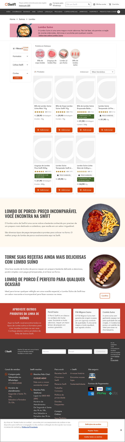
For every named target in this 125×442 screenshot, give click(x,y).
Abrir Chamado (40, 427)
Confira (105, 295)
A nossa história (77, 373)
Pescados (58, 12)
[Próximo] (118, 11)
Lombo (32, 19)
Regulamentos (61, 426)
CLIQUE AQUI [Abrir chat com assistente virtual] (40, 378)
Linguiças (49, 12)
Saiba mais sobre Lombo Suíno (51, 35)
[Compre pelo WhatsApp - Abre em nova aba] (57, 4)
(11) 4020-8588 (15, 383)
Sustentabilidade (77, 384)
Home (12, 19)
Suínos (40, 12)
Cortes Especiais (71, 12)
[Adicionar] (43, 130)
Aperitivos (83, 12)
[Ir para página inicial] (10, 4)
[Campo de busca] (77, 4)
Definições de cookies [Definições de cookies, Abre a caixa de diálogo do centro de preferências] (93, 434)
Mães (8, 12)
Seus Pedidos (60, 418)
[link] (24, 5)
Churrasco (16, 12)
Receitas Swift (61, 373)
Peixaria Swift (60, 384)
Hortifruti (93, 12)
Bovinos (26, 12)
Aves (34, 12)
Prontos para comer (108, 12)
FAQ (56, 422)
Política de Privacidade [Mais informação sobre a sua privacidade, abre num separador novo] (30, 437)
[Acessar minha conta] (99, 4)
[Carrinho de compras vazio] (114, 4)
